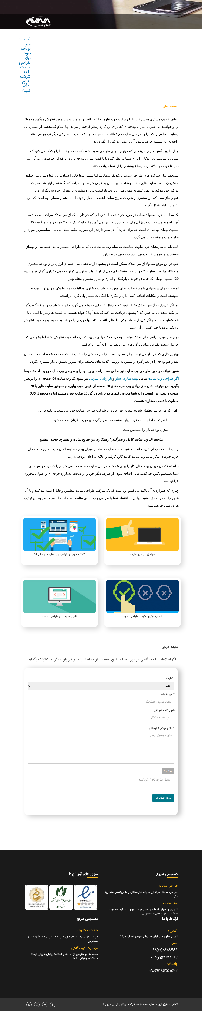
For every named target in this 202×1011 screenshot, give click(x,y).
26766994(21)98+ (164, 950)
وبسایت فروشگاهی (84, 948)
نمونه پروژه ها (106, 106)
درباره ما (56, 106)
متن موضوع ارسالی (161, 728)
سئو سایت (170, 903)
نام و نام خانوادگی (163, 710)
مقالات (89, 106)
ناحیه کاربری (72, 106)
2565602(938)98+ (163, 971)
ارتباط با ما (41, 106)
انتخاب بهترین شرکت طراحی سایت (142, 616)
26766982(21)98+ (164, 958)
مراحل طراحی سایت (142, 554)
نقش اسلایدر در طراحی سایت (59, 616)
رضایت (170, 678)
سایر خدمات (127, 106)
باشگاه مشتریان (87, 930)
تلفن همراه (167, 694)
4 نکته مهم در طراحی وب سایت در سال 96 (59, 554)
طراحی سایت (149, 106)
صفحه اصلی (170, 106)
